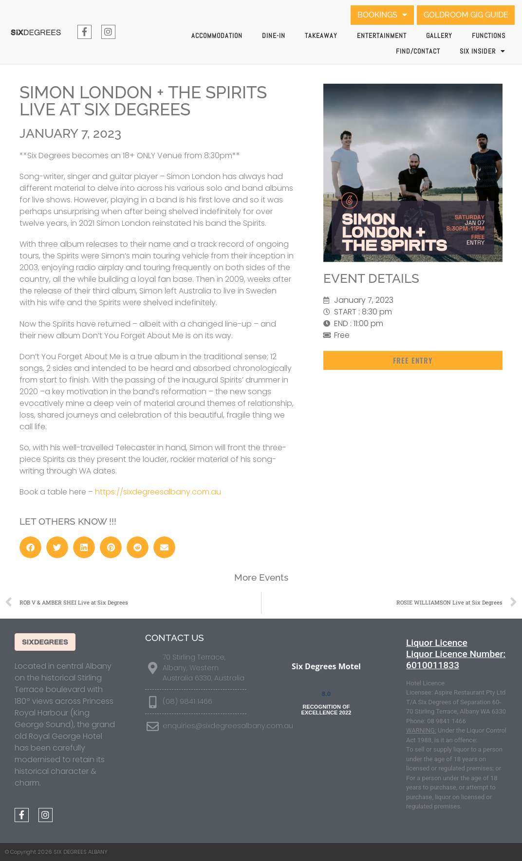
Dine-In (273, 35)
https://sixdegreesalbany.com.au (158, 491)
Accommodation (216, 35)
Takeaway (321, 35)
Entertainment (382, 35)
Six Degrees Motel (326, 666)
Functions (488, 35)
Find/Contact (418, 51)
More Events (261, 577)
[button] (413, 360)
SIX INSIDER (482, 51)
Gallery (439, 35)
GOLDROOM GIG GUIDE (465, 14)
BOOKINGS (382, 15)
